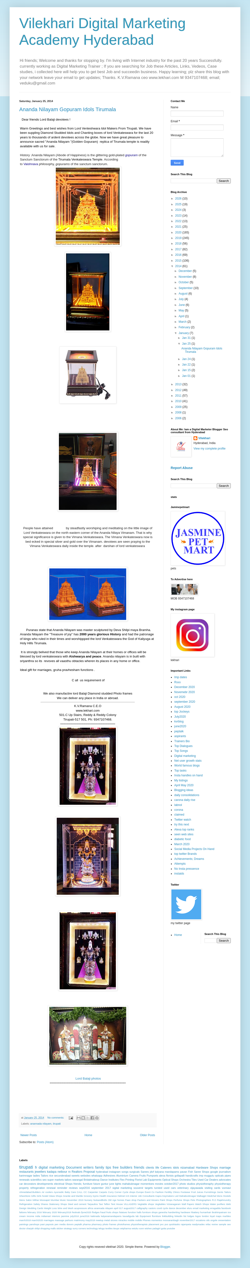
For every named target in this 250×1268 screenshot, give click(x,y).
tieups (116, 1228)
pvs (166, 1224)
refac (208, 1224)
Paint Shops (166, 1200)
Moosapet (45, 1200)
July (182, 299)
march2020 (37, 1220)
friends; (78, 1183)
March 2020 (181, 844)
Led (176, 1196)
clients (150, 1167)
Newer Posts (28, 1135)
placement (154, 1224)
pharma (87, 1224)
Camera (133, 1175)
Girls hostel (42, 1196)
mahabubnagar (131, 1183)
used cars (170, 1187)
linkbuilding (167, 1216)
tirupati (57, 1123)
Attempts (180, 863)
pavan (183, 1171)
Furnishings (210, 1192)
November (186, 276)
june (111, 1183)
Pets (192, 1200)
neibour (62, 1171)
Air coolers (47, 1192)
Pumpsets (152, 1175)
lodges (191, 1216)
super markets (55, 1179)
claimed (179, 814)
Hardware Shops (207, 1167)
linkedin (178, 1216)
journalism (225, 1171)
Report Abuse (182, 468)
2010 (178, 401)
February (185, 327)
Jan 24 (186, 359)
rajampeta (186, 1224)
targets (149, 1187)
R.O (214, 1200)
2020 (178, 232)
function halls (135, 1212)
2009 (178, 407)
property (24, 1187)
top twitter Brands (185, 854)
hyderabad (102, 1171)
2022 (178, 221)
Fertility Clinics (172, 1192)
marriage (225, 1167)
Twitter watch (182, 819)
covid (159, 1208)
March (183, 321)
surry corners (79, 1228)
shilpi (37, 1228)
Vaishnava (31, 164)
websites (85, 1175)
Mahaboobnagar (187, 1196)
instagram (114, 1171)
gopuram (131, 155)
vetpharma (125, 1228)
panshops (34, 1224)
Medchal (211, 1196)
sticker (59, 1228)
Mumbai (55, 1200)
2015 (178, 260)
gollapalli (180, 1175)
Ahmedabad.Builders (30, 1192)
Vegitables (160, 1204)
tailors (68, 1179)
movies (159, 1183)
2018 (178, 243)
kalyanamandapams (111, 1216)
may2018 (90, 1220)
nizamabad (187, 1167)
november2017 (187, 1220)
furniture (88, 1183)
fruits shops (112, 1212)
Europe (140, 1192)
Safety (36, 1204)
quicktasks (174, 1224)
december (181, 1208)
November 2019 (75, 1200)
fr (36, 1167)
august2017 (130, 1208)
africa (90, 1208)
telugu (102, 1228)
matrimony (79, 1220)
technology (92, 1228)
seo (44, 1179)
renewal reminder (56, 1187)
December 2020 (184, 687)
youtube (171, 1228)
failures (23, 1212)
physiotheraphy (205, 1183)
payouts (50, 1224)
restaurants (26, 1171)
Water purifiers (217, 1204)
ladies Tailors (40, 1175)
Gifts (33, 1196)
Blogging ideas (183, 790)
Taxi (101, 1204)
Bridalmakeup (92, 1179)
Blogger (165, 1247)
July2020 (180, 716)
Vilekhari (204, 438)
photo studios (187, 1183)
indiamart (46, 1216)
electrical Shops (63, 1183)
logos (198, 1216)
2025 (178, 204)
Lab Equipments (152, 1179)
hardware (185, 1212)
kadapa (51, 1171)
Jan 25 (186, 343)
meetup (99, 1220)
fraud (103, 1212)
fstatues (123, 1212)
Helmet (121, 1196)
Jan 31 (186, 338)
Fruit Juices (197, 1192)
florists (170, 1175)
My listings (181, 780)
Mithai (36, 1200)
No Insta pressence (186, 868)
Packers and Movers (148, 1200)
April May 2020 (184, 785)
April (182, 316)
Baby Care (70, 1192)
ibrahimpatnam (219, 1212)
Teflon (107, 1204)
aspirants (180, 736)
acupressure (80, 1208)
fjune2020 (86, 1212)
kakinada (95, 1216)
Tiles (194, 1179)
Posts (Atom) (45, 1142)
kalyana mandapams (167, 1171)
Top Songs (181, 751)
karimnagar (25, 1175)
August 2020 (182, 706)
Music (63, 1200)
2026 (178, 198)
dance (172, 1208)
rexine (215, 1224)
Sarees (145, 1171)
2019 (178, 238)
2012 (178, 390)
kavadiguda (128, 1216)
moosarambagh (171, 1220)
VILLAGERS (130, 1204)
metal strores (111, 1220)
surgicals (134, 1171)
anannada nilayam (40, 1123)
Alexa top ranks (184, 829)
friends (139, 1167)
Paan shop (131, 1200)
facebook (226, 1208)
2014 (178, 266)
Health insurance (108, 1196)
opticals (219, 1175)
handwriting (174, 1212)
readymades (198, 1224)
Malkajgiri (202, 1196)
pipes (228, 1175)
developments (45, 1183)
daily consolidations (186, 795)
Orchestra (185, 1179)
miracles (122, 1220)
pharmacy (97, 1224)
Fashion (159, 1192)
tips (108, 1167)
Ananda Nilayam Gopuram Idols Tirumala (67, 109)
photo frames (109, 1224)
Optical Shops (170, 1179)
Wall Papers (187, 1204)
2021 (178, 226)
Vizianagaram (174, 1204)
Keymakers (168, 1196)
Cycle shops (129, 1192)
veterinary (182, 1187)
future (97, 1183)
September (186, 288)
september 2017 (101, 1187)
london (205, 1216)
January (184, 333)
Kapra (159, 1196)
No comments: (56, 1117)
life (157, 1167)
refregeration (37, 1187)
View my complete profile (209, 448)
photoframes (123, 1224)
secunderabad (62, 1175)
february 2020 (50, 1212)
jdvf (152, 1171)
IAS (127, 1196)
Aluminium (122, 1175)
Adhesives (109, 1175)
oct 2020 (179, 697)
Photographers (203, 1200)
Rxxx (177, 682)
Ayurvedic (59, 1192)
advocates (225, 1179)
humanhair (205, 1212)
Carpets (103, 1192)
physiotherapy (223, 1183)
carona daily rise (184, 800)
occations (201, 1220)
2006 (178, 418)
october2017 (171, 1183)
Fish (190, 1171)
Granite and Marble (73, 1196)
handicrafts (192, 1175)
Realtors (77, 1171)
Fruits (142, 1175)
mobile (131, 1220)
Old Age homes (116, 1200)
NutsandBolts (100, 1200)
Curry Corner (115, 1192)
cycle (165, 1208)
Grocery (88, 1196)
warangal (77, 1179)
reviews (73, 1187)
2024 (178, 210)
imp (201, 1175)
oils (208, 1220)
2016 (178, 255)
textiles (108, 1228)
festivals (76, 1212)
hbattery (195, 1212)
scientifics (36, 1179)
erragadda (215, 1208)
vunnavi (226, 1187)
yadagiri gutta (159, 1228)
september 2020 (184, 701)
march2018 (25, 1220)
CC (85, 1192)
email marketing (201, 1208)
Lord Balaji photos (88, 1078)
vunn (141, 1228)
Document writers (80, 1167)
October (184, 282)
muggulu (209, 1175)
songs (124, 1171)
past (42, 1224)
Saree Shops (201, 1171)
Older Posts (147, 1135)
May (182, 310)
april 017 (118, 1208)
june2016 (84, 1216)
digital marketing (51, 1167)
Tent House (117, 1204)
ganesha (162, 1212)
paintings (23, 1224)
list (184, 1216)
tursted (158, 1187)
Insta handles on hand (188, 775)
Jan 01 (186, 376)
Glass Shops (55, 1196)
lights (118, 1183)
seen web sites (183, 834)
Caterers (166, 1167)
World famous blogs (187, 765)
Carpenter (93, 1192)
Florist (138, 1179)
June (182, 305)
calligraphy (142, 1208)
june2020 (180, 726)
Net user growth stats (187, 760)
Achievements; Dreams (189, 859)
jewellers (40, 1171)
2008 (178, 412)
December (186, 271)
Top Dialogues (183, 746)
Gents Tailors (224, 1192)
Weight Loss (50, 1208)
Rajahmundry (224, 1200)
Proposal (89, 1171)
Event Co (150, 1192)
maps (218, 1216)
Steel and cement (77, 1204)
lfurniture (156, 1216)
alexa (162, 1175)
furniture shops (150, 1212)
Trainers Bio (182, 741)
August (183, 293)
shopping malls (48, 1228)
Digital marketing (185, 756)
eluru (189, 1208)
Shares (44, 1204)
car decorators (27, 1183)
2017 (178, 249)
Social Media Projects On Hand (194, 849)
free (116, 1167)
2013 (178, 384)
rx (69, 1171)
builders (126, 1167)
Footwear (185, 1192)
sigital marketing (122, 1187)
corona (178, 809)
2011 (178, 395)
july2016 (74, 1216)
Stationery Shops (58, 1204)
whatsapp (96, 1175)
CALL (80, 1192)
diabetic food (182, 839)
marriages (49, 1220)
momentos (156, 1220)
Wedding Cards (35, 1208)
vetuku (134, 1228)
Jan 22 (186, 364)
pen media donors (64, 1224)
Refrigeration (25, 1204)
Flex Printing (127, 1179)
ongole (213, 1220)
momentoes (147, 1183)
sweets (75, 1175)
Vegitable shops (146, 1204)
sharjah (30, 1228)
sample (222, 1224)
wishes (148, 1228)
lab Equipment (143, 1216)
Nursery (88, 1200)
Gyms (96, 1196)
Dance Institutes (109, 1179)
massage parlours (64, 1220)
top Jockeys (181, 711)
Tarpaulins (92, 1204)
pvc (162, 1224)
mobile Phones (142, 1220)
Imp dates (180, 677)
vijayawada (196, 1187)
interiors (56, 1216)
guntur (104, 1183)
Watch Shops (202, 1204)
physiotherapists (139, 1224)
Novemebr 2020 (184, 692)
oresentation (224, 1220)
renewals (24, 1179)
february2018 (64, 1212)
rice (51, 1175)
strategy (68, 1228)
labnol (178, 805)
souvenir (138, 1187)
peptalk (179, 731)
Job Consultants (146, 1196)
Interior (133, 1196)
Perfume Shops (181, 1200)
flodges (96, 1212)
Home (88, 1135)
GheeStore (24, 1196)
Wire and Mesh (66, 1208)
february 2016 (34, 1212)
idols (176, 1167)
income (30, 1216)
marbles (227, 1216)
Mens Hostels (224, 1196)
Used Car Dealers (208, 1179)
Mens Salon (25, 1200)
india (37, 1216)
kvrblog (179, 721)
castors (152, 1208)
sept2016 (84, 1187)
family (99, 1167)
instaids (179, 873)
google (214, 1171)
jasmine (65, 1216)
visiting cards (212, 1187)
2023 (178, 215)
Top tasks (180, 770)
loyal (212, 1216)
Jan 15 (186, 370)
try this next (181, 824)
